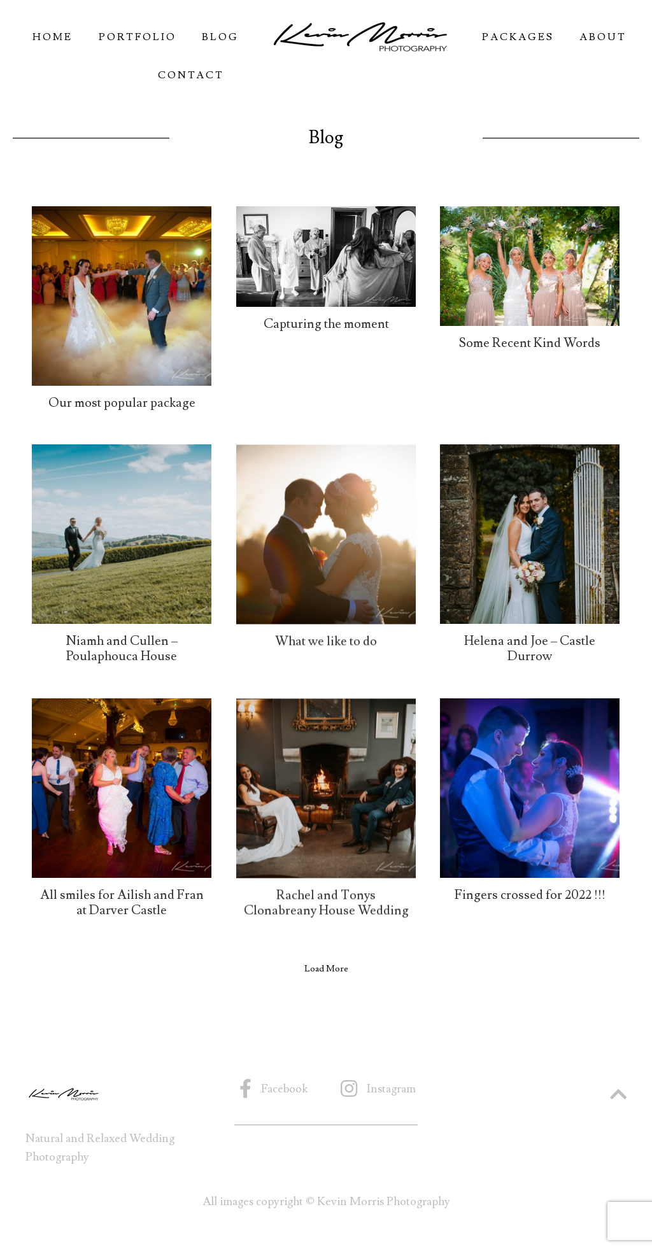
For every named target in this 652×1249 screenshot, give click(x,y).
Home (52, 37)
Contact (191, 75)
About (603, 37)
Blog (220, 37)
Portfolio (137, 37)
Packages (518, 37)
